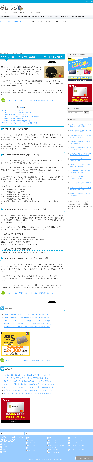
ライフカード (31, 450)
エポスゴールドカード (76, 440)
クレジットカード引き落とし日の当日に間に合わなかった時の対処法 (27, 393)
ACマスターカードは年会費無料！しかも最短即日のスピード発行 (28, 360)
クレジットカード (7, 444)
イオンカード (31, 445)
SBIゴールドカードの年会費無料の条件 (17, 121)
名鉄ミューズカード (54, 449)
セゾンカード (31, 443)
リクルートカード (53, 443)
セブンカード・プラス (55, 440)
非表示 (22, 107)
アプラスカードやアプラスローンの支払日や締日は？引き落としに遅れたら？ (80, 188)
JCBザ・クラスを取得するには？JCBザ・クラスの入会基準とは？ (80, 148)
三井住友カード (32, 440)
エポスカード (73, 443)
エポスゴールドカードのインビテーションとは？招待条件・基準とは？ (28, 324)
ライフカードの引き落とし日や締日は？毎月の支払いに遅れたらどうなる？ (80, 183)
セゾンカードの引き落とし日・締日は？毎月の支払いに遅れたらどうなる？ (30, 390)
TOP (9, 22)
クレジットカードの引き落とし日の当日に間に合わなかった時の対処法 (80, 125)
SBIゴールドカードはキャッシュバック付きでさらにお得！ (20, 123)
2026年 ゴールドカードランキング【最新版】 (72, 17)
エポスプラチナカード (76, 438)
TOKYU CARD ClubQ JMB (77, 449)
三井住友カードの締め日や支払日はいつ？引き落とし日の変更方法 (80, 142)
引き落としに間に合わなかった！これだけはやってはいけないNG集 (27, 375)
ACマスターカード (54, 438)
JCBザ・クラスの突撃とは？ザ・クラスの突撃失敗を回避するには (27, 378)
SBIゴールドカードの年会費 (13, 119)
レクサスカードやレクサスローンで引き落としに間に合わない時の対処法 (29, 387)
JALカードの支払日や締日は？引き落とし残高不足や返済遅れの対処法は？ (80, 171)
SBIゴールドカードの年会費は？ (12, 110)
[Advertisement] (46, 37)
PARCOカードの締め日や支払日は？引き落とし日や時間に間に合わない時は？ (80, 154)
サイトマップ (89, 1)
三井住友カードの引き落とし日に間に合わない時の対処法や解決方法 (27, 381)
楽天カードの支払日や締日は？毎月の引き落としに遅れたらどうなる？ (80, 130)
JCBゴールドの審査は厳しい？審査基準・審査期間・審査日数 (80, 159)
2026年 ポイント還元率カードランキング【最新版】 (45, 17)
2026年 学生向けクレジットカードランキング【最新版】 (15, 17)
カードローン (6, 447)
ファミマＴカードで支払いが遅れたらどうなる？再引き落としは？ (80, 194)
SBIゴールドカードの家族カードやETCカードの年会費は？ (20, 117)
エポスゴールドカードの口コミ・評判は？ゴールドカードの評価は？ (27, 321)
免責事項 (5, 452)
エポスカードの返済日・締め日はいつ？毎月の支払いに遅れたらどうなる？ (30, 384)
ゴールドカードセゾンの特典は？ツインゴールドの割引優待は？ (26, 314)
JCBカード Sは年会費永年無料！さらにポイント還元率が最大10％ (30, 100)
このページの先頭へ (85, 458)
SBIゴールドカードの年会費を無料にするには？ (17, 112)
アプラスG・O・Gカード (55, 452)
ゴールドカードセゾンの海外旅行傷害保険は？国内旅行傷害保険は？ (27, 317)
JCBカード (31, 438)
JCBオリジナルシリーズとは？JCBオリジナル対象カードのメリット (80, 177)
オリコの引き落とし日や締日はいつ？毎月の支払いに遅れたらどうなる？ (80, 165)
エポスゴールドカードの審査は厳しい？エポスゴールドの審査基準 (27, 327)
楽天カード (31, 448)
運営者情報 (5, 449)
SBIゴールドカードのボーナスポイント (17, 115)
